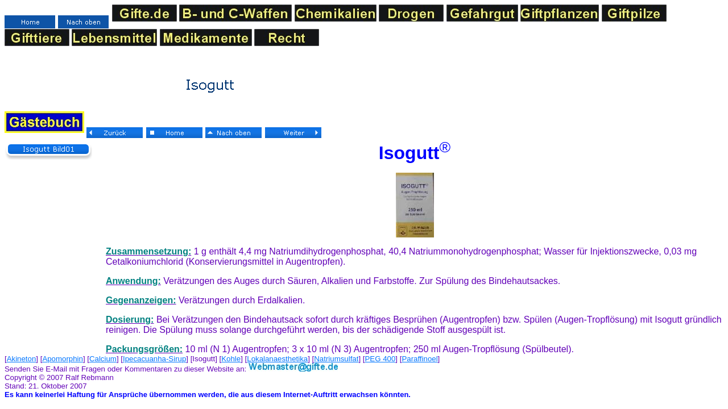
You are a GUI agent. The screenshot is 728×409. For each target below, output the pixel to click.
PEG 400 (380, 358)
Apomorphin (62, 358)
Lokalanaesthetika (277, 358)
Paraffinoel (419, 358)
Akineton (21, 358)
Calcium (103, 358)
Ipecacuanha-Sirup (154, 358)
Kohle (231, 358)
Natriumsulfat (336, 358)
